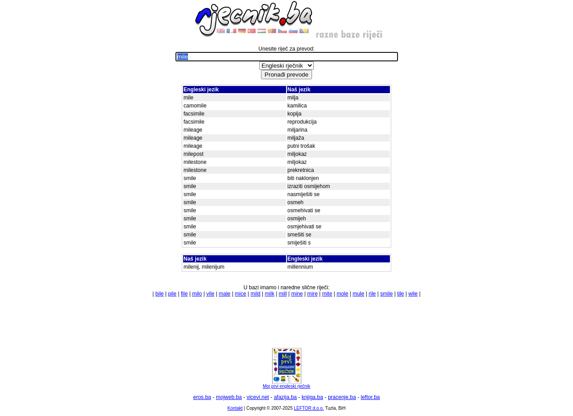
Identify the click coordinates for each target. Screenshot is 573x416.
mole (342, 294)
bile (159, 294)
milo (197, 294)
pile (172, 294)
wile (413, 294)
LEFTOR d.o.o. (309, 408)
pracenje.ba (342, 397)
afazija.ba (285, 397)
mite (327, 294)
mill (283, 294)
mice (240, 294)
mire (312, 294)
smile (386, 294)
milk (269, 294)
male (225, 294)
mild (256, 294)
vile (210, 294)
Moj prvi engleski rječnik (286, 384)
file (184, 294)
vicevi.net (258, 397)
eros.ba (202, 397)
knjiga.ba (312, 397)
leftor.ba (370, 397)
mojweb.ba (229, 397)
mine (297, 294)
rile (372, 294)
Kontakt (235, 408)
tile (400, 294)
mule (358, 294)
